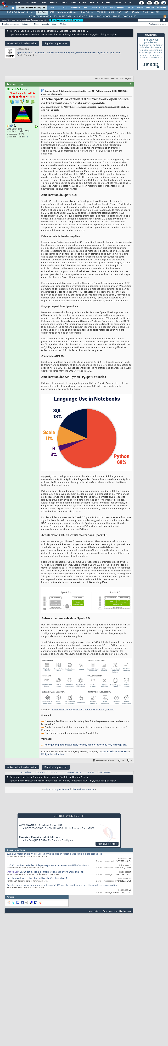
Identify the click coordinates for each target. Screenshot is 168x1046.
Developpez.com (110, 911)
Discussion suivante (83, 789)
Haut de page (125, 911)
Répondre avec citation (103, 760)
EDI (105, 8)
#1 (131, 84)
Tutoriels (31, 2)
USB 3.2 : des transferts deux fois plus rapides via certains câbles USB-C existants (48, 865)
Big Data (42, 12)
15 (123, 760)
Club (128, 2)
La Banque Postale (37, 840)
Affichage (124, 78)
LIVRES (116, 16)
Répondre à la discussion (22, 43)
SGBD (131, 8)
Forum (13, 31)
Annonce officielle (62, 709)
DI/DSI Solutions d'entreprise (31, 8)
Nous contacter (95, 911)
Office (140, 8)
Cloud (51, 8)
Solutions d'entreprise (44, 31)
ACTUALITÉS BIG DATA (40, 16)
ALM (65, 8)
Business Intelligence (67, 12)
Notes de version (82, 709)
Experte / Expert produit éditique (39, 837)
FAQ (43, 2)
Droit (117, 2)
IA (59, 8)
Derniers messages (10, 24)
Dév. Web (95, 8)
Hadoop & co (78, 31)
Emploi (93, 2)
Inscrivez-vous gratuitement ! (66, 20)
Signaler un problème (55, 43)
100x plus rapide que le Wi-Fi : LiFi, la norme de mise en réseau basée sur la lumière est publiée (54, 854)
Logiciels (25, 31)
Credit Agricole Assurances (44, 828)
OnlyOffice (156, 12)
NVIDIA (110, 709)
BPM (51, 12)
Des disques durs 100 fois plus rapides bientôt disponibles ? (37, 878)
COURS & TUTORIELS (84, 16)
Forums (17, 2)
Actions (25, 24)
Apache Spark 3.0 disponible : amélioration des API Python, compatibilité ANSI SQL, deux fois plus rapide (69, 52)
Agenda (45, 24)
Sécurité (135, 12)
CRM (111, 12)
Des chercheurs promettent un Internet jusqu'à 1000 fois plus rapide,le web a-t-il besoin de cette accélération (62, 885)
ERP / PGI (101, 12)
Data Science (87, 12)
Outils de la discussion (105, 78)
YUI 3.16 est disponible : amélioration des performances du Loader (51, 872)
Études (105, 2)
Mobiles (150, 8)
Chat (63, 2)
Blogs (53, 2)
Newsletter (78, 2)
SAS (119, 12)
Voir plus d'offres (107, 844)
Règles (63, 24)
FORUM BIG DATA (62, 16)
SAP (126, 12)
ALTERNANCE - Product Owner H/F (41, 825)
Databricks (99, 709)
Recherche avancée (157, 24)
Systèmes (161, 8)
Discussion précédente (57, 789)
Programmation (117, 8)
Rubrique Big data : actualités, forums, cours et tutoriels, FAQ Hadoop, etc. (85, 744)
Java (85, 8)
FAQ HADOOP (103, 16)
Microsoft (75, 8)
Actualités (26, 772)
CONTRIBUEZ (129, 16)
